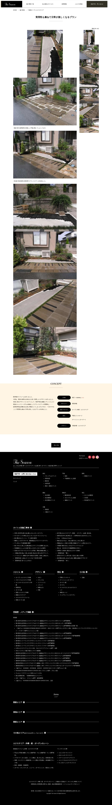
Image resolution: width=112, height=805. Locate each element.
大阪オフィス (49, 512)
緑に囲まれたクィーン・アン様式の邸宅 (25, 538)
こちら (82, 397)
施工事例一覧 (30, 4)
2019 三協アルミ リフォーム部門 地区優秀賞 (29, 678)
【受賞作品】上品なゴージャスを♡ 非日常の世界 (28, 558)
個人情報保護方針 (57, 784)
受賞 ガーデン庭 (20, 600)
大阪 (44, 507)
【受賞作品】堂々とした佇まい (23, 560)
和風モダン (41, 587)
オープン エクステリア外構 (23, 577)
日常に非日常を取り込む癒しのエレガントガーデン (28, 533)
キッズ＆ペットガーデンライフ (67, 762)
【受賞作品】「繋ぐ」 (63, 553)
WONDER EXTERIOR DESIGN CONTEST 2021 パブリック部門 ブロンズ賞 (37, 670)
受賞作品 (18, 587)
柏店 (66, 476)
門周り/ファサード (65, 577)
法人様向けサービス (47, 4)
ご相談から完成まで (60, 781)
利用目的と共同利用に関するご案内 (41, 784)
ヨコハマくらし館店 (70, 497)
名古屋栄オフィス (50, 500)
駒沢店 (47, 481)
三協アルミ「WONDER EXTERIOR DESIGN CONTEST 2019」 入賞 (34, 680)
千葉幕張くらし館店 (70, 478)
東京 (44, 473)
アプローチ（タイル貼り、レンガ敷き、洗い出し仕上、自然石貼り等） (34, 757)
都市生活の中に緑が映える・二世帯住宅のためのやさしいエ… (74, 535)
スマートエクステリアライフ (67, 757)
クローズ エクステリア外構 (23, 580)
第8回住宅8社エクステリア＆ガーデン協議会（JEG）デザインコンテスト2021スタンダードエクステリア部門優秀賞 (48, 665)
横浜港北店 (68, 495)
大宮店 (86, 497)
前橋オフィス (88, 476)
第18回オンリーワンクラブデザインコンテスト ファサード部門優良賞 (35, 640)
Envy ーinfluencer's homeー (64, 538)
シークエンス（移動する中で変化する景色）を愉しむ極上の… (31, 555)
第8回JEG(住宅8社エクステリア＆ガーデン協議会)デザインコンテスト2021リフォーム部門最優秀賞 (43, 660)
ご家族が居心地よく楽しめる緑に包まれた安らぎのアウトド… (31, 553)
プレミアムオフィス (50, 476)
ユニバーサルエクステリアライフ (68, 760)
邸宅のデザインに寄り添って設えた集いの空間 (70, 555)
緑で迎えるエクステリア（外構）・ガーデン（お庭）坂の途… (74, 533)
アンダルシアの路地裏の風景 (22, 543)
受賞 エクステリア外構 (22, 592)
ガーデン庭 (19, 590)
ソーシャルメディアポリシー (72, 784)
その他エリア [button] (29, 733)
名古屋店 (47, 495)
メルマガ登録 (78, 4)
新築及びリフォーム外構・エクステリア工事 (25, 749)
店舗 (83, 577)
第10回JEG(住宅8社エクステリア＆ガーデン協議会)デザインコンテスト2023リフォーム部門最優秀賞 (43, 633)
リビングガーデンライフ (65, 752)
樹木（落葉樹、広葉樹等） (21, 765)
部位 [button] (60, 572)
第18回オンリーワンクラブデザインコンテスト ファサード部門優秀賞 (35, 645)
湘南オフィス (68, 500)
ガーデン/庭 (63, 582)
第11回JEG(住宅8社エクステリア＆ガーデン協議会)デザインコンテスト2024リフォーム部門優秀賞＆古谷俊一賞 (47, 625)
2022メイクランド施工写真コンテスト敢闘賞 (28, 650)
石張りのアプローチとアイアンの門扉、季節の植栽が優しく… (31, 550)
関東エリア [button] (19, 702)
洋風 (39, 590)
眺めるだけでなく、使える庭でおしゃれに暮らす (71, 540)
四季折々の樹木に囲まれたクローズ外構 (68, 550)
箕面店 (47, 509)
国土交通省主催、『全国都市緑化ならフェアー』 (29, 675)
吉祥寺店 (47, 483)
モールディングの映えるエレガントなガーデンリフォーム (30, 535)
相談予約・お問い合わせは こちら (25, 474)
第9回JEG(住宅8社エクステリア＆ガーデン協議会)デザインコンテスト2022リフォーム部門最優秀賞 (43, 655)
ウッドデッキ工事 (62, 749)
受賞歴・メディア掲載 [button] (23, 612)
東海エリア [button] (19, 712)
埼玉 (83, 492)
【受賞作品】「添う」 (63, 560)
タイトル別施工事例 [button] (22, 528)
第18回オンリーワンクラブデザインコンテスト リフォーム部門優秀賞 (35, 643)
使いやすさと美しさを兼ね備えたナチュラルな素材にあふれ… (31, 545)
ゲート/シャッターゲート (67, 580)
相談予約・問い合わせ (97, 4)
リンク (15, 481)
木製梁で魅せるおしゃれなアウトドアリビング (70, 545)
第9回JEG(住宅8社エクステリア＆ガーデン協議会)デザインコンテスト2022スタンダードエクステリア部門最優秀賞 (48, 653)
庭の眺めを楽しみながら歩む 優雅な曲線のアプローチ (72, 558)
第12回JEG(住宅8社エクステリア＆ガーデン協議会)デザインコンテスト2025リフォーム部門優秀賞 (43, 620)
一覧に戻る (56, 445)
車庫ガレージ (63, 592)
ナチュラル (41, 580)
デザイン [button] (40, 572)
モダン (39, 577)
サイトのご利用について (75, 781)
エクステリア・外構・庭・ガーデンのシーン (31, 743)
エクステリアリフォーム (22, 597)
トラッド (40, 585)
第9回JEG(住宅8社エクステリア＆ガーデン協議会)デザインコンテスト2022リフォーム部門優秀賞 (43, 658)
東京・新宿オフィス (50, 486)
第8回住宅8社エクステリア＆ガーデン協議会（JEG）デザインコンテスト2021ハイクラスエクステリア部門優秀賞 (47, 663)
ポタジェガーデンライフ (65, 755)
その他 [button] (83, 572)
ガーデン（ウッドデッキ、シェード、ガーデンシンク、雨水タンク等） (34, 767)
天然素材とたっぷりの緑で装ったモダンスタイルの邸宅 (29, 548)
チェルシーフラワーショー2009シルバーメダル (29, 673)
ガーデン (62, 585)
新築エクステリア (21, 595)
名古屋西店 (48, 497)
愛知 (44, 492)
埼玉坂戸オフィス (89, 500)
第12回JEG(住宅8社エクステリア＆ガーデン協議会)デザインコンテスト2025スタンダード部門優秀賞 (43, 623)
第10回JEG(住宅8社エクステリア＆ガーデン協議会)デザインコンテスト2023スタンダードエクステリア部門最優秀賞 (48, 635)
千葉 (63, 473)
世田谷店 (47, 478)
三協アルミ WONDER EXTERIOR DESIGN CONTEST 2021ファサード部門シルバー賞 (41, 668)
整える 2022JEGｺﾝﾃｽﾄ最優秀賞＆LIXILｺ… (69, 548)
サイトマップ (17, 478)
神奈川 (64, 492)
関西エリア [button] (19, 722)
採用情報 (64, 4)
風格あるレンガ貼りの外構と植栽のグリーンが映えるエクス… (74, 543)
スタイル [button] (18, 572)
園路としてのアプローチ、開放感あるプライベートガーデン (31, 540)
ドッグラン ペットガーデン (67, 595)
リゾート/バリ (42, 582)
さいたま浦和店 (88, 495)
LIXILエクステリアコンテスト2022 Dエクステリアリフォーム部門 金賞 (36, 648)
